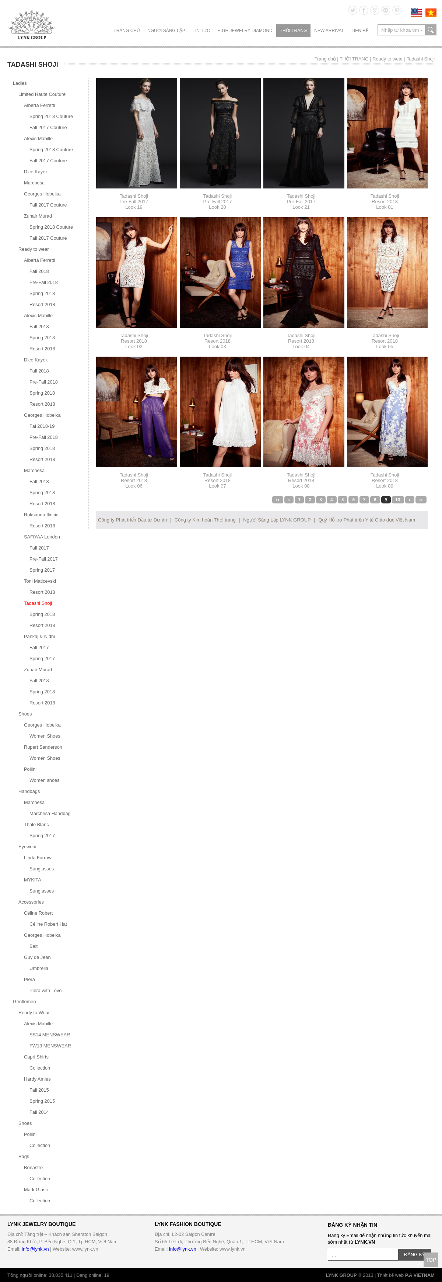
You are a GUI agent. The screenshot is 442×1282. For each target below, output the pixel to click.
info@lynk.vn (35, 1249)
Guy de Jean (37, 957)
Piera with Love (45, 990)
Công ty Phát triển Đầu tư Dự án (132, 520)
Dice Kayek (36, 171)
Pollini (30, 769)
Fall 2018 (39, 271)
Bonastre (33, 1167)
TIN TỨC (201, 30)
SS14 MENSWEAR (49, 1034)
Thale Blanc (36, 824)
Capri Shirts (36, 1057)
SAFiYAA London (42, 537)
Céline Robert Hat (48, 924)
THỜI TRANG (293, 30)
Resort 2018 (42, 304)
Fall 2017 (39, 548)
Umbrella (38, 968)
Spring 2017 (42, 570)
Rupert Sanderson (43, 747)
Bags (23, 1156)
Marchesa (34, 183)
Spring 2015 (42, 1101)
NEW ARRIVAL (329, 30)
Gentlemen (24, 1001)
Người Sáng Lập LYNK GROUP (277, 520)
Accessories (31, 902)
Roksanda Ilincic (41, 514)
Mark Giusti (36, 1189)
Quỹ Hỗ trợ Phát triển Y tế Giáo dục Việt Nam (366, 520)
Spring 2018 (42, 293)
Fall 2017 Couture (48, 127)
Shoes (25, 714)
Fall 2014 (39, 1112)
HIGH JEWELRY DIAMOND (245, 30)
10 (398, 500)
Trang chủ (126, 30)
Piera (29, 979)
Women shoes (44, 780)
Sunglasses (41, 869)
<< (278, 500)
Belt (33, 946)
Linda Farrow (38, 857)
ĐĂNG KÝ (414, 1254)
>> (421, 500)
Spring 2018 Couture (51, 116)
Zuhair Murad (38, 216)
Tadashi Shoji (421, 59)
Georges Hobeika (42, 194)
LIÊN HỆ (359, 30)
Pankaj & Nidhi (39, 636)
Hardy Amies (37, 1079)
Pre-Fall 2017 (43, 559)
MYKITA (32, 880)
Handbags (29, 791)
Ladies (20, 83)
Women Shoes (44, 736)
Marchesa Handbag (50, 813)
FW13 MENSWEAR (50, 1046)
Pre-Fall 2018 (43, 282)
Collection (39, 1068)
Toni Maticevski (40, 581)
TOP (431, 1260)
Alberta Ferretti (39, 105)
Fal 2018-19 (42, 426)
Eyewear (27, 846)
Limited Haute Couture (42, 94)
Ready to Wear (34, 1012)
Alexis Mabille (38, 138)
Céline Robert (38, 913)
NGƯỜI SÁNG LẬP (166, 30)
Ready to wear (387, 59)
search (430, 29)
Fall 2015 (39, 1090)
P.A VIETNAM (420, 1275)
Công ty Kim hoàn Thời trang (205, 520)
